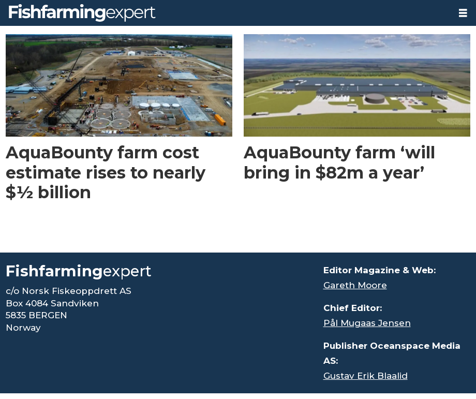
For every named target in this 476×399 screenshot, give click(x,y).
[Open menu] (463, 13)
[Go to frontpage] (82, 13)
